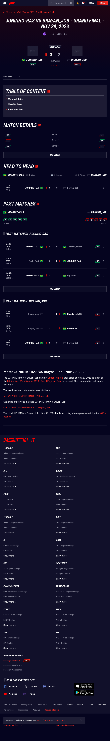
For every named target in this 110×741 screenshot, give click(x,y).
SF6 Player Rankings (11, 476)
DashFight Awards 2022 (12, 670)
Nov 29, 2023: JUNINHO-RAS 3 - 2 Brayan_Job (26, 396)
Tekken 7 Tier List (10, 528)
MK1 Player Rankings (64, 453)
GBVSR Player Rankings (65, 476)
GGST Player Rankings (65, 546)
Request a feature (52, 710)
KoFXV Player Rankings (12, 615)
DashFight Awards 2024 (12, 661)
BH (4, 540)
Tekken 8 (8, 448)
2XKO (5, 494)
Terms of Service (10, 705)
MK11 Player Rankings (65, 638)
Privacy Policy (26, 705)
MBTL (58, 609)
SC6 (5, 563)
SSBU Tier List (61, 505)
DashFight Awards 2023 (12, 665)
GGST (58, 540)
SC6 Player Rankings (11, 569)
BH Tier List (7, 551)
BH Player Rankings (11, 546)
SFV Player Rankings (11, 638)
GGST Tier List (61, 551)
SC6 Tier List (8, 574)
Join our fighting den (20, 680)
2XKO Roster (8, 499)
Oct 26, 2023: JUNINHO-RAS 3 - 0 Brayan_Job (26, 407)
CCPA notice (57, 705)
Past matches (15, 109)
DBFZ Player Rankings (65, 522)
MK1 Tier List (61, 459)
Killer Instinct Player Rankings (15, 592)
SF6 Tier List (8, 482)
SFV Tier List (8, 643)
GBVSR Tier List (62, 482)
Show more (10, 463)
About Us (36, 710)
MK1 (58, 448)
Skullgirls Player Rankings (66, 569)
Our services (8, 710)
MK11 (58, 632)
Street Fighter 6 (55, 377)
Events (70, 705)
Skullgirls (61, 563)
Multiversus (62, 586)
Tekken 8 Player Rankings (13, 453)
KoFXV (6, 609)
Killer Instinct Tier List (11, 597)
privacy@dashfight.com (64, 725)
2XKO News (8, 505)
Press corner (23, 710)
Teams (90, 705)
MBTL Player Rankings (65, 615)
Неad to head (15, 104)
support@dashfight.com (12, 725)
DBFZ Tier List (61, 528)
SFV (5, 632)
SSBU (58, 494)
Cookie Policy (42, 705)
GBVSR (59, 471)
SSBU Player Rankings (65, 499)
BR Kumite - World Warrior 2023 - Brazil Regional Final (34, 381)
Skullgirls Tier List (63, 574)
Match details (15, 99)
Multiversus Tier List (64, 597)
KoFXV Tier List (9, 620)
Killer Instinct (11, 586)
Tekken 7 (8, 517)
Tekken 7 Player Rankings (13, 522)
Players (80, 705)
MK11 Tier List (61, 643)
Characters (102, 705)
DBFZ (58, 517)
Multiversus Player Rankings (67, 592)
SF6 (5, 471)
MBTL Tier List (61, 620)
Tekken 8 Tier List (10, 459)
